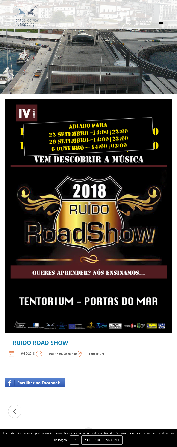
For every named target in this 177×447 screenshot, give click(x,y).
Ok (74, 440)
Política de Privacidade (102, 440)
